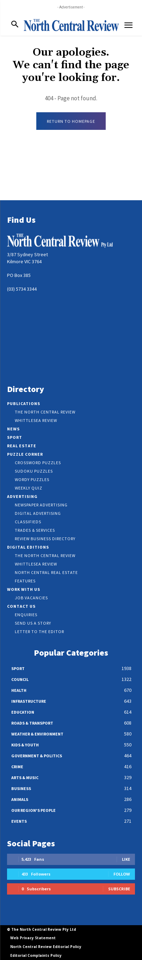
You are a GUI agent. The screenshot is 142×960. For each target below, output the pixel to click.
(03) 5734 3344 (22, 289)
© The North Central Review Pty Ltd (41, 929)
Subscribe (119, 888)
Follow (121, 874)
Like (126, 859)
